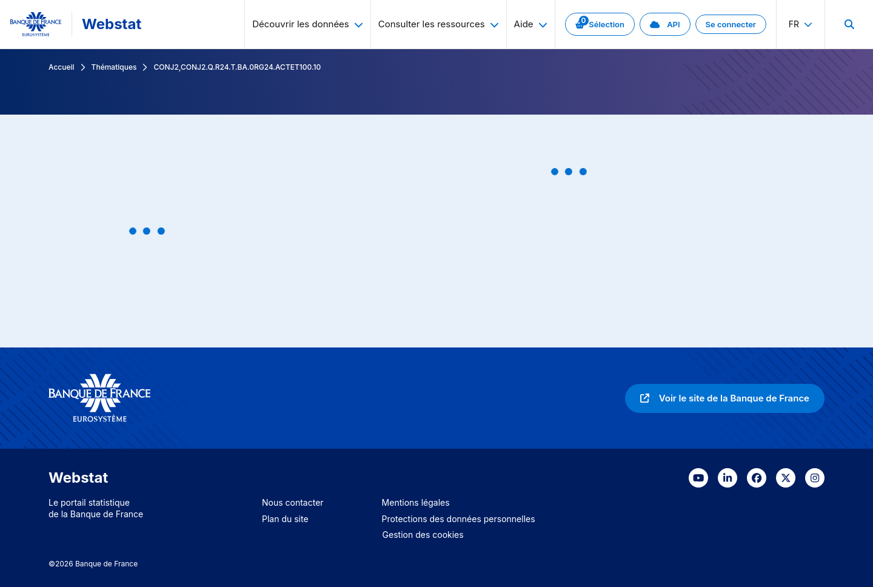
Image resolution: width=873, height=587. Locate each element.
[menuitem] (848, 24)
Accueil (61, 67)
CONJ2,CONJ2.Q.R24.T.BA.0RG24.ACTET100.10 (237, 67)
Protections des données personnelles (458, 519)
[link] (600, 24)
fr (800, 24)
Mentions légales (416, 502)
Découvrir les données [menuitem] (307, 24)
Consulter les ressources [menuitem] (438, 24)
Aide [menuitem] (530, 24)
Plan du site (285, 519)
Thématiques (114, 67)
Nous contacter (293, 502)
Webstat (111, 24)
